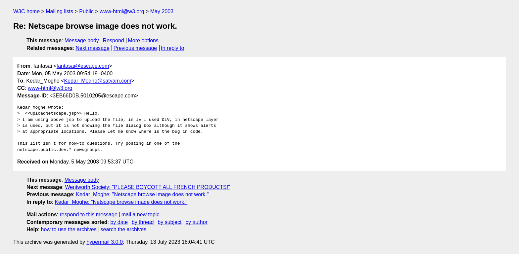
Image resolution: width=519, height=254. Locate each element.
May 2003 (161, 11)
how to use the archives (69, 229)
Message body (82, 40)
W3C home (26, 11)
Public (86, 11)
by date (118, 222)
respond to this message (88, 214)
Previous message (135, 48)
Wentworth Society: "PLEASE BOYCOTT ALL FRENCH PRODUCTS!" (147, 187)
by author (196, 222)
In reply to (172, 48)
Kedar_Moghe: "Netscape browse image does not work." (142, 194)
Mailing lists (59, 11)
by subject (169, 222)
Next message (93, 48)
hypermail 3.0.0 (104, 242)
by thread (143, 222)
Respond (113, 40)
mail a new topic (140, 214)
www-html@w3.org (122, 11)
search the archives (124, 229)
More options (143, 40)
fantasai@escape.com (83, 66)
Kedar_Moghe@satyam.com (97, 81)
